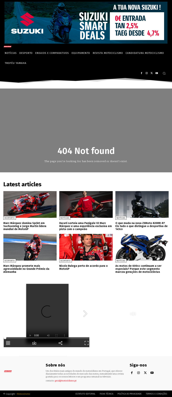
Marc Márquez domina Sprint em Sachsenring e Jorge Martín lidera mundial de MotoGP (24, 226)
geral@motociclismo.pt (65, 380)
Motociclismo (23, 393)
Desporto (10, 218)
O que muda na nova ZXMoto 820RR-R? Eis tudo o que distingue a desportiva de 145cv (141, 226)
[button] (164, 73)
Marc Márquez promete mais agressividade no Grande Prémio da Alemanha (26, 268)
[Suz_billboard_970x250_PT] (86, 42)
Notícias (64, 218)
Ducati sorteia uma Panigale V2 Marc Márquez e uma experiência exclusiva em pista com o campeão (85, 226)
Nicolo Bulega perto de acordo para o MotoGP (83, 267)
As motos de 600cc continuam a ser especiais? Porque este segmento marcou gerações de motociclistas (138, 268)
